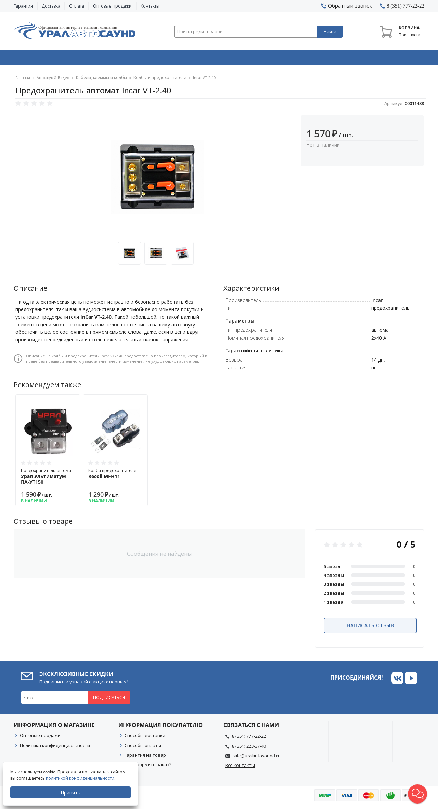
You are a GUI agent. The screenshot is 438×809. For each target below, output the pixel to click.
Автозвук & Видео (54, 59)
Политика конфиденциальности (55, 748)
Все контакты (240, 767)
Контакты (150, 6)
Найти (330, 32)
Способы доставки (145, 738)
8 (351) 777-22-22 (249, 738)
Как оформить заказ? (148, 767)
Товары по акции (385, 59)
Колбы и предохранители (154, 80)
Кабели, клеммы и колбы (99, 80)
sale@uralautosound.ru (257, 758)
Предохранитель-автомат (48, 479)
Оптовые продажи (112, 6)
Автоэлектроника (221, 59)
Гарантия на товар (145, 757)
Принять (71, 792)
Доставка (51, 6)
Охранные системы (137, 59)
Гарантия (23, 6)
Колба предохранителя (115, 476)
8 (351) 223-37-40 (249, 748)
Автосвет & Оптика (304, 59)
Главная (22, 80)
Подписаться (109, 700)
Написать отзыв (370, 627)
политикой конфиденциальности (80, 778)
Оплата (76, 6)
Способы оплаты (143, 748)
